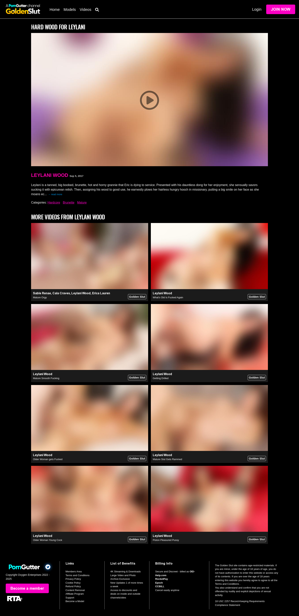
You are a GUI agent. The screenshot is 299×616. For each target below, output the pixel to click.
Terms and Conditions (78, 575)
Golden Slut (137, 296)
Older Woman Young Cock (47, 540)
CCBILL (159, 586)
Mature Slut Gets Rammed (167, 459)
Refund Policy (73, 586)
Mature (82, 202)
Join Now (280, 9)
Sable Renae (42, 293)
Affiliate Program (75, 593)
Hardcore (53, 202)
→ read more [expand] (55, 194)
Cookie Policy (73, 582)
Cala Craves (61, 293)
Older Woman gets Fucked (47, 459)
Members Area (74, 571)
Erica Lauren (101, 293)
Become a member (27, 588)
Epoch (159, 582)
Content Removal (75, 590)
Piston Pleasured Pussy (166, 540)
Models (69, 9)
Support (70, 597)
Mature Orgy (40, 297)
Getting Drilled (160, 378)
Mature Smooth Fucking (46, 378)
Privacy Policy (73, 579)
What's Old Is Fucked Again (168, 297)
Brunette (68, 202)
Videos (85, 9)
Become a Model (75, 601)
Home (55, 9)
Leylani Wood (49, 175)
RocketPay (161, 579)
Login (256, 9)
